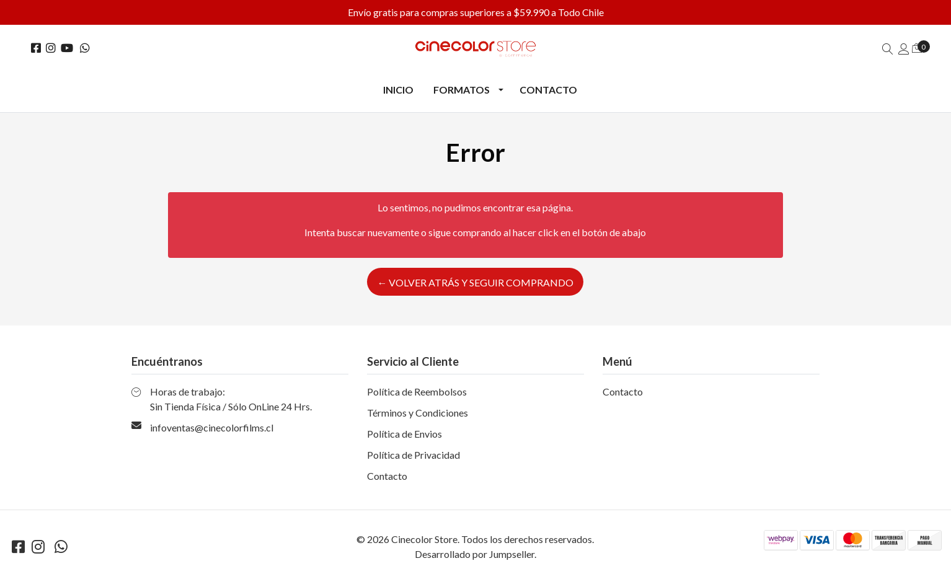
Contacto (548, 89)
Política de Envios (404, 434)
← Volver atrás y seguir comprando (475, 282)
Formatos (461, 89)
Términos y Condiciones (417, 412)
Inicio (398, 89)
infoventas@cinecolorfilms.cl (211, 427)
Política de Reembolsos (417, 391)
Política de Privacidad (413, 455)
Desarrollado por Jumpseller (474, 554)
